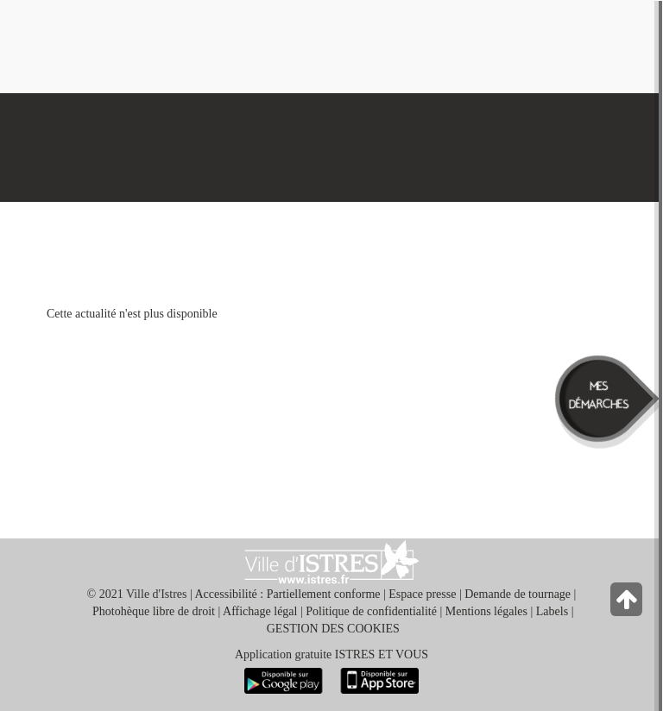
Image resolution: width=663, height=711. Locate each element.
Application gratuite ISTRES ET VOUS (331, 654)
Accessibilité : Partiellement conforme (288, 594)
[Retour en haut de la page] (628, 603)
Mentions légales (486, 611)
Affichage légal (260, 611)
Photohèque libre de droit (153, 611)
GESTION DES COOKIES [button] (333, 628)
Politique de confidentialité (371, 611)
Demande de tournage (517, 594)
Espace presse (422, 594)
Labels (552, 611)
